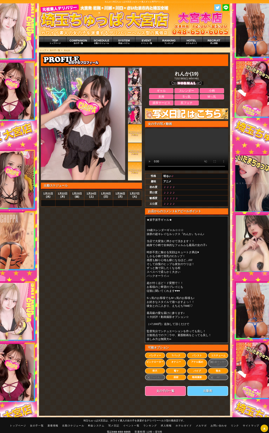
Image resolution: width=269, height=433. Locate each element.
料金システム (96, 425)
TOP (55, 41)
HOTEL (191, 41)
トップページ (18, 425)
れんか (67, 50)
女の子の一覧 (165, 390)
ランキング (150, 425)
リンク (235, 425)
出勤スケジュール (73, 425)
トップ (43, 50)
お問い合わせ (219, 425)
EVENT (146, 41)
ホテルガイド (184, 425)
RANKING (169, 41)
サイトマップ (251, 425)
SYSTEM (124, 41)
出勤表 (207, 390)
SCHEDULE (101, 41)
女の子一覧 (55, 50)
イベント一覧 (131, 425)
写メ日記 (113, 425)
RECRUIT (214, 41)
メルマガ (201, 425)
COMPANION (78, 41)
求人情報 (166, 425)
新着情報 (53, 425)
